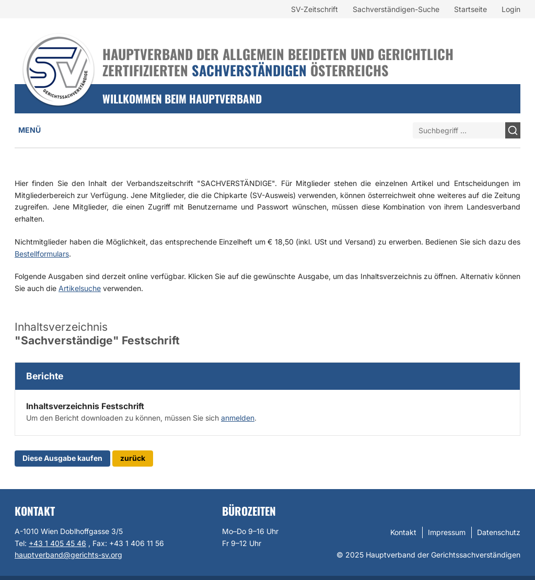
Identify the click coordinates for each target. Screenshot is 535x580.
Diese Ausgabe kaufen (62, 458)
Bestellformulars (42, 253)
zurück (132, 458)
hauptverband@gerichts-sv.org (68, 554)
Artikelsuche (80, 288)
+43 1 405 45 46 (57, 543)
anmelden (237, 417)
